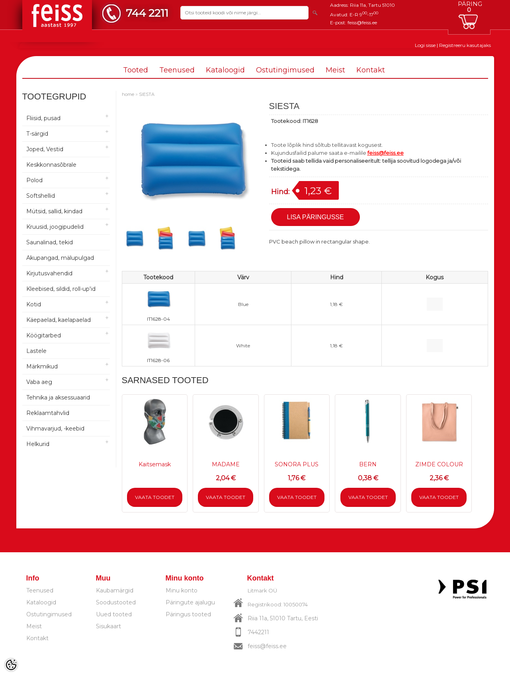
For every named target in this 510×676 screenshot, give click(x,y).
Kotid (33, 304)
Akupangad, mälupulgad (60, 257)
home (128, 94)
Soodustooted (116, 602)
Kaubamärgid (114, 590)
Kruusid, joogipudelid (55, 226)
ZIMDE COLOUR (439, 464)
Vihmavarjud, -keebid (55, 428)
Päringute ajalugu (190, 602)
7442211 (258, 632)
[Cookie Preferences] (11, 665)
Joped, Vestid (44, 149)
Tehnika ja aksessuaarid (58, 397)
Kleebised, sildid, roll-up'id (61, 288)
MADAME (226, 464)
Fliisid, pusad (43, 118)
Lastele (36, 351)
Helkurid (37, 444)
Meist (335, 70)
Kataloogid (225, 70)
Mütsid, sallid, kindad (54, 211)
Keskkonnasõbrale (51, 164)
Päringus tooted (188, 614)
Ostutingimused (285, 70)
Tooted (135, 70)
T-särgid (37, 133)
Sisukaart (108, 626)
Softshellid (40, 195)
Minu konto (181, 590)
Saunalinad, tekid (49, 242)
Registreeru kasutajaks (465, 45)
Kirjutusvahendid (49, 273)
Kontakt (370, 70)
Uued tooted (114, 614)
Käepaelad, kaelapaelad (58, 319)
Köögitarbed (43, 335)
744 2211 (147, 12)
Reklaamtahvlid (47, 413)
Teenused (177, 70)
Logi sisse (425, 45)
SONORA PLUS (297, 464)
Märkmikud (42, 366)
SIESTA (146, 94)
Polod (34, 180)
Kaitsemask (155, 464)
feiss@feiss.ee (362, 22)
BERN (368, 464)
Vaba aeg (39, 382)
